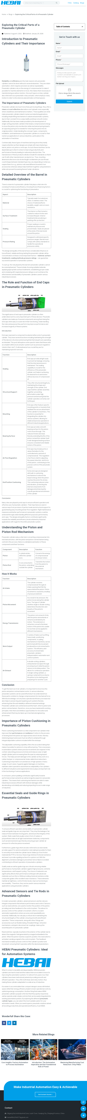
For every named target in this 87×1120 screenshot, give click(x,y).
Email (58, 52)
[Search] (56, 3)
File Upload (60, 83)
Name (58, 43)
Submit (69, 101)
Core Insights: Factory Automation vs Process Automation (15, 1063)
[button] (4, 1023)
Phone (59, 60)
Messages (59, 68)
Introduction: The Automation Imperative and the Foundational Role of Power (43, 1064)
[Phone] (69, 64)
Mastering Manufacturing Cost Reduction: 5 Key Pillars (72, 1063)
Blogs (11, 14)
